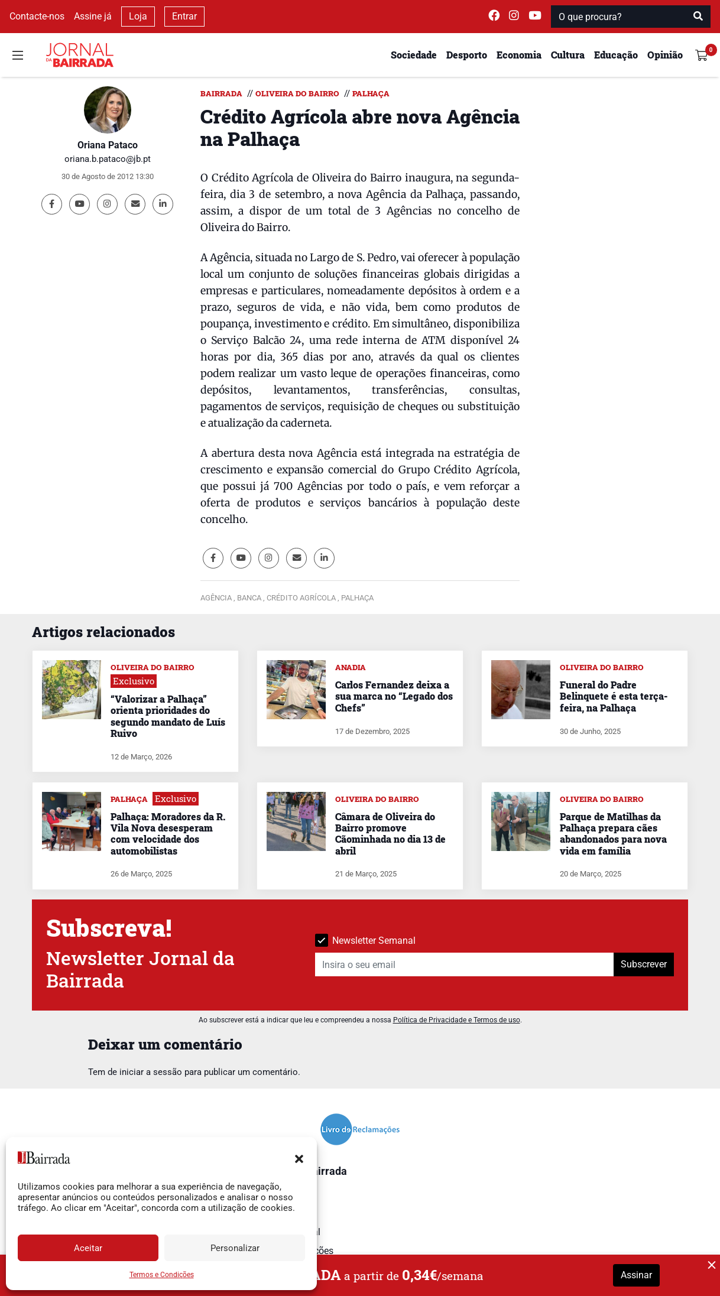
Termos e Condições (161, 1275)
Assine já (93, 16)
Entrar (184, 16)
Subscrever (644, 964)
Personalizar (235, 1248)
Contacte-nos (36, 16)
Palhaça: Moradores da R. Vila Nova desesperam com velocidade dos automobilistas (168, 833)
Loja (138, 16)
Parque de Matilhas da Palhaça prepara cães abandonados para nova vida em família (613, 833)
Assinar (636, 1275)
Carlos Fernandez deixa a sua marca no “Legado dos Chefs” (394, 695)
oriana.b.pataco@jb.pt (107, 159)
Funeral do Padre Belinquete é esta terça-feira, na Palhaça (613, 695)
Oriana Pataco (107, 145)
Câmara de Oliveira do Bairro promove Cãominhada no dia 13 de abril (390, 833)
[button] (299, 1158)
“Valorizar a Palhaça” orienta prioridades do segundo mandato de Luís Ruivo (168, 716)
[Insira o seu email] (464, 964)
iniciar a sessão (150, 1072)
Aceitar (88, 1248)
